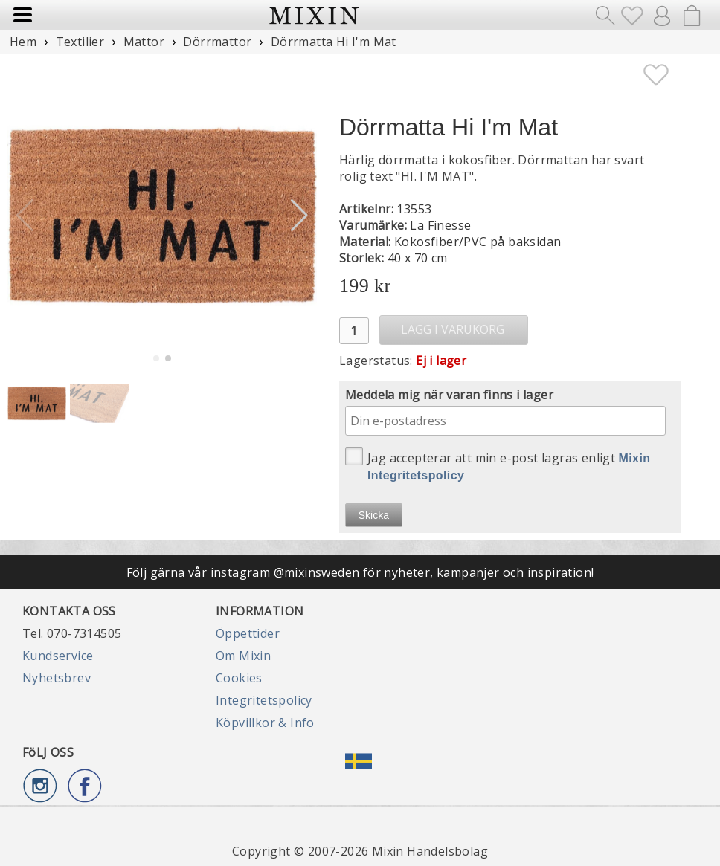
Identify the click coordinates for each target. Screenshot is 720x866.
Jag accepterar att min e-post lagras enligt (498, 464)
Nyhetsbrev (56, 678)
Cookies (239, 678)
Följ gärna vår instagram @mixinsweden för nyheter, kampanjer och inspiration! (360, 572)
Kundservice (57, 655)
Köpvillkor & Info (265, 722)
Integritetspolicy (264, 700)
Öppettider (248, 633)
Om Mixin (243, 655)
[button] (299, 215)
